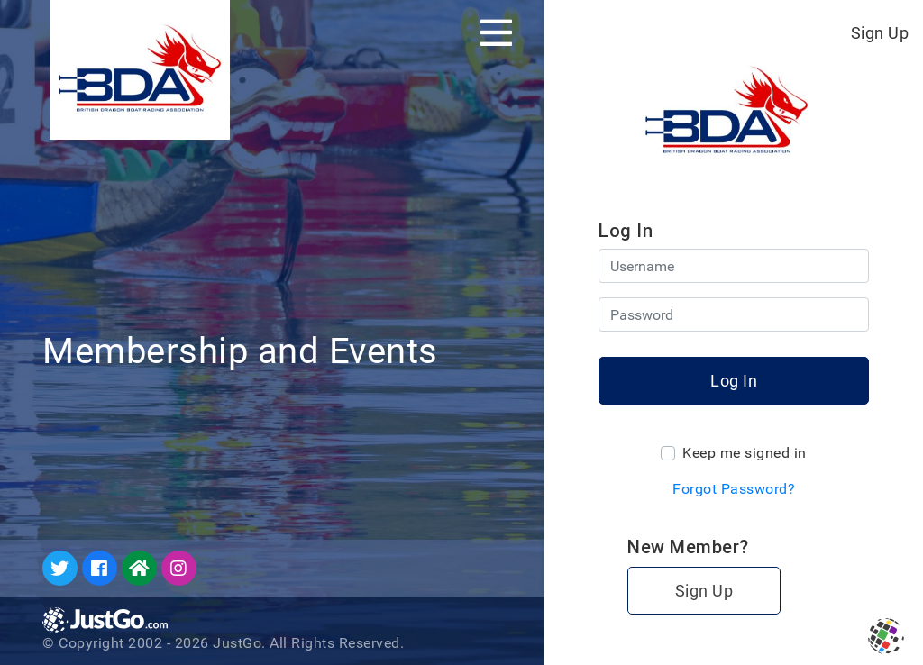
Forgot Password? (733, 488)
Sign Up (880, 32)
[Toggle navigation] (496, 32)
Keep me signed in (744, 452)
